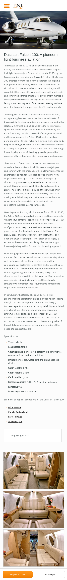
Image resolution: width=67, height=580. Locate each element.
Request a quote (17, 574)
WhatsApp (50, 574)
